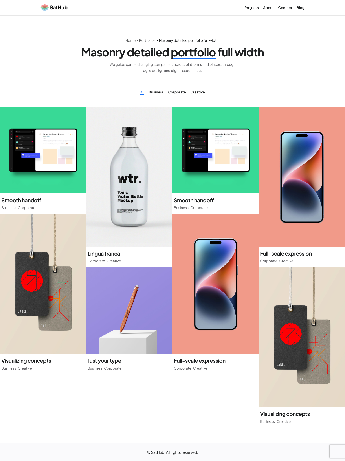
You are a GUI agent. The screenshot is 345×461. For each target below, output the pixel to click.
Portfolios (147, 40)
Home (130, 40)
